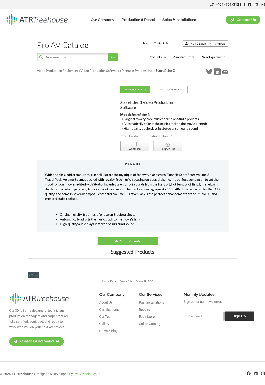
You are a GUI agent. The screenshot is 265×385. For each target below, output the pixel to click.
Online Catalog (149, 323)
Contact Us (161, 43)
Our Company (102, 20)
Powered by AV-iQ (144, 281)
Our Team (106, 316)
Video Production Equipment (57, 71)
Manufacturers (183, 57)
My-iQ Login (198, 43)
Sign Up (220, 43)
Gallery (104, 323)
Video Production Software (100, 71)
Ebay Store (147, 316)
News (145, 43)
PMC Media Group (87, 374)
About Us (106, 302)
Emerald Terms (110, 281)
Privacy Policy (126, 281)
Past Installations (151, 302)
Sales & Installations (179, 20)
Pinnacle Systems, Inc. (137, 71)
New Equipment (213, 57)
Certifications (109, 309)
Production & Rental (138, 20)
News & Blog (108, 330)
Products (157, 57)
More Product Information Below (146, 136)
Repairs (144, 309)
